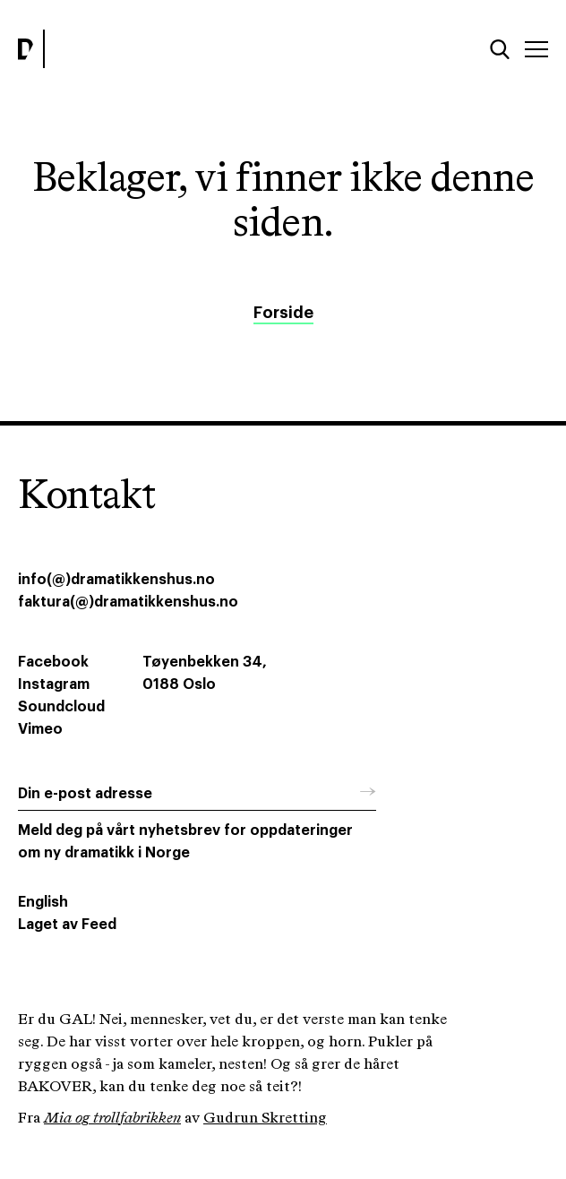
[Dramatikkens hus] (145, 49)
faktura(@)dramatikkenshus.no (128, 602)
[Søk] (500, 49)
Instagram (54, 684)
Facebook (53, 662)
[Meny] (536, 49)
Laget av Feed (67, 924)
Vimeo (40, 729)
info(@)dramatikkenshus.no (116, 579)
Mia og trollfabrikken (112, 1118)
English (43, 902)
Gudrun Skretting (265, 1118)
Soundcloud (61, 707)
